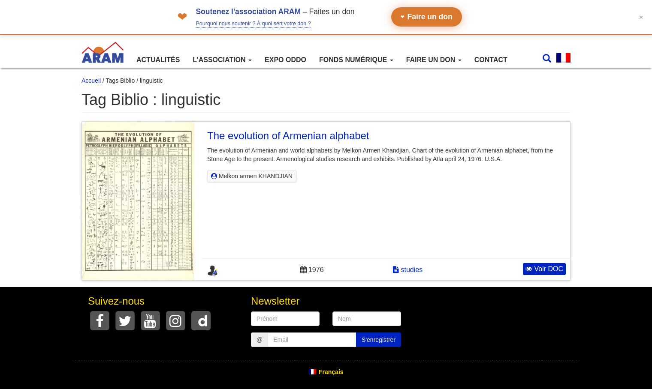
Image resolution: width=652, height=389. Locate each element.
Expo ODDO (285, 59)
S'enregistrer (378, 339)
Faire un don (427, 16)
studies (408, 269)
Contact (490, 59)
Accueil (91, 80)
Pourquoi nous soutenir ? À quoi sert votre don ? (253, 24)
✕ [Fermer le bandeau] (641, 17)
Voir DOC (544, 268)
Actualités (158, 59)
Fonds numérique (356, 59)
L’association (222, 59)
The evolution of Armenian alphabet (288, 135)
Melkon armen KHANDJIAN (252, 176)
